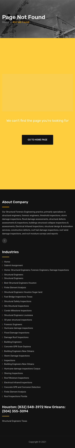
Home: (7, 262)
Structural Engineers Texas (14, 421)
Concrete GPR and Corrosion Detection (22, 387)
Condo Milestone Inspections (18, 310)
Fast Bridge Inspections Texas (18, 296)
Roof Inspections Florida (15, 396)
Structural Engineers (13, 274)
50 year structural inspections (18, 320)
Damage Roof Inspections (16, 337)
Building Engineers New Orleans (19, 351)
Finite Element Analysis (15, 287)
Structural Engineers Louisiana (18, 315)
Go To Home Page (37, 139)
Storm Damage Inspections (17, 356)
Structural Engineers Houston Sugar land (23, 292)
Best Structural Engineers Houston (20, 283)
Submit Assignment (13, 265)
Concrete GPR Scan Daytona (17, 346)
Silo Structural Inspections (16, 306)
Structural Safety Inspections (17, 301)
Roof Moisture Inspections (16, 378)
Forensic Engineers (13, 324)
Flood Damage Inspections (16, 332)
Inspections (9, 360)
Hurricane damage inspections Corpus (22, 368)
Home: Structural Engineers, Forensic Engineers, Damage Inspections (36, 270)
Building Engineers (13, 342)
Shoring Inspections (13, 373)
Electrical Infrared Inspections (18, 382)
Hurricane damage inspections (18, 328)
